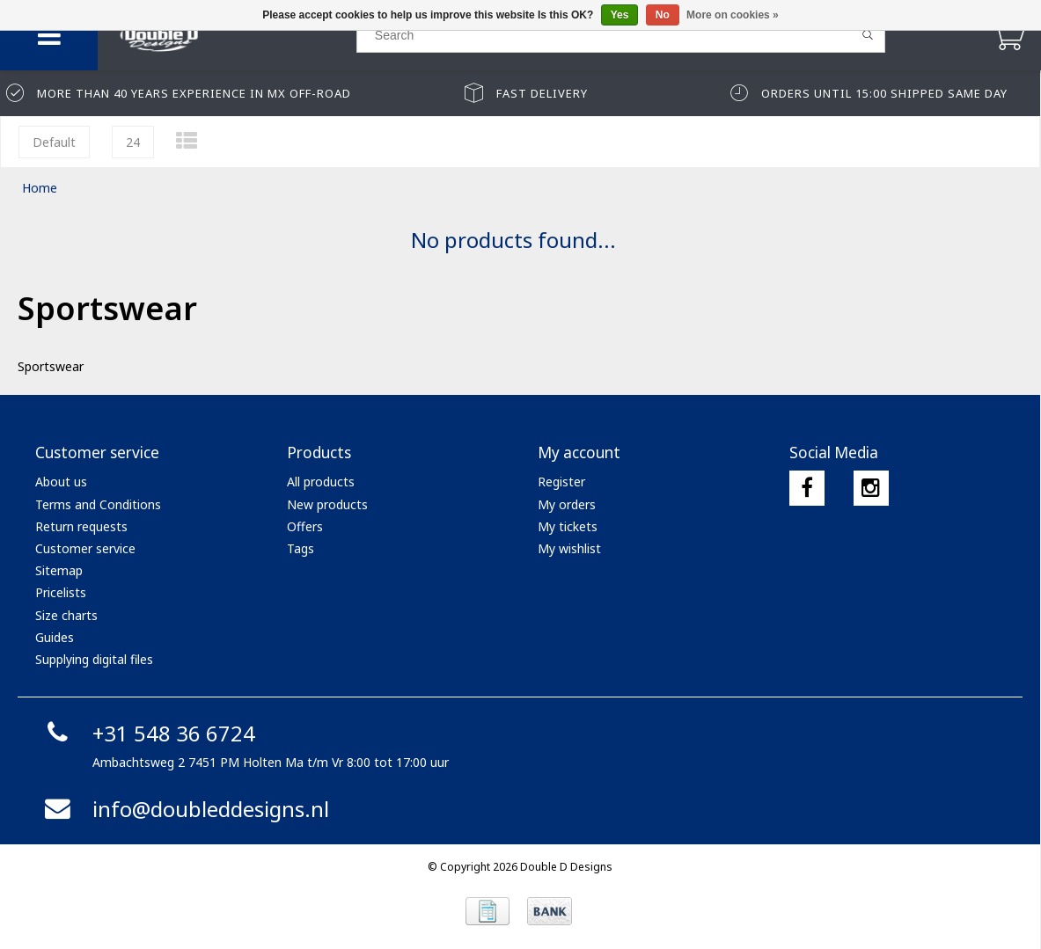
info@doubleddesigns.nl (184, 808)
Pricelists (60, 592)
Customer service (85, 548)
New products (327, 504)
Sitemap (59, 570)
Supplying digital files (94, 659)
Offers (305, 526)
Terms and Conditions (98, 504)
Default (54, 142)
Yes (620, 15)
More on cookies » (732, 15)
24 (133, 142)
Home (39, 187)
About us (61, 481)
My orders (567, 504)
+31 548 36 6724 (147, 733)
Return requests (81, 526)
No (663, 15)
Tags (300, 548)
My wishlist (569, 548)
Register (561, 481)
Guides (54, 637)
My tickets (567, 526)
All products (321, 481)
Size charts (66, 615)
